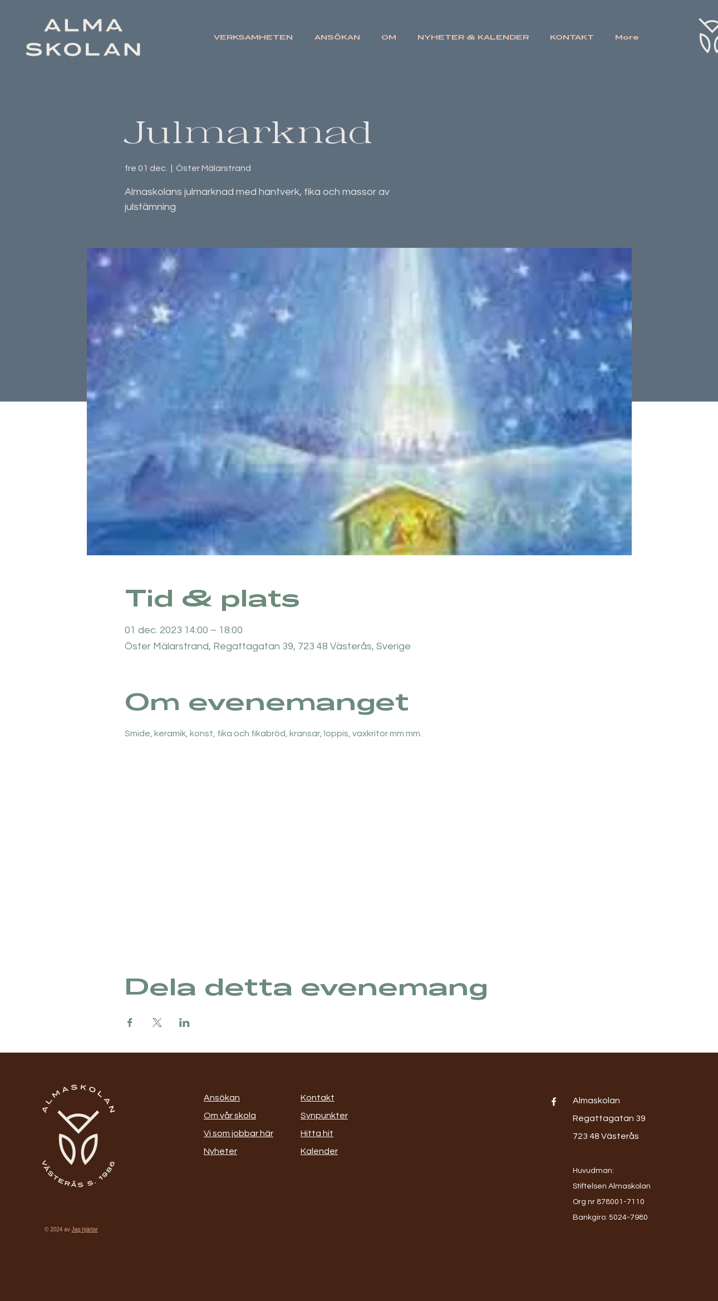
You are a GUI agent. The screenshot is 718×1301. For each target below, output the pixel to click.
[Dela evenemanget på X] (157, 1022)
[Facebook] (553, 1101)
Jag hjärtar (85, 1229)
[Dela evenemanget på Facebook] (130, 1022)
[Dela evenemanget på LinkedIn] (184, 1022)
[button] (255, 37)
